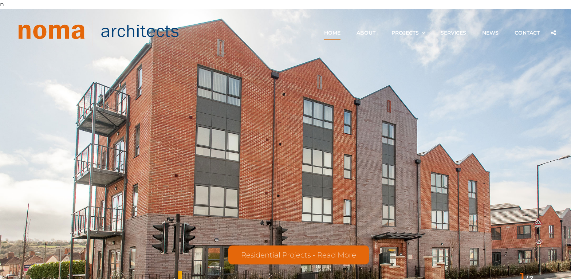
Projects (408, 33)
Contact (527, 33)
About (366, 33)
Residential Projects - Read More (298, 255)
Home (332, 33)
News (490, 33)
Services (453, 33)
